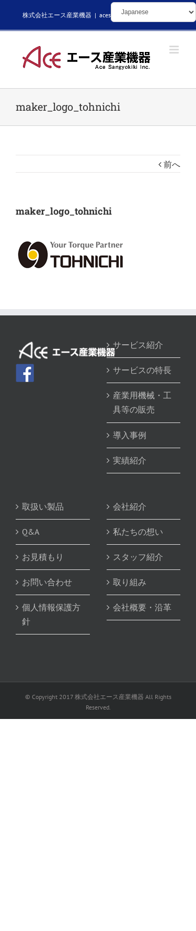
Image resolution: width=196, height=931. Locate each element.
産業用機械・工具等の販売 (142, 402)
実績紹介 (129, 460)
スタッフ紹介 (138, 557)
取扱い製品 (43, 506)
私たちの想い (138, 531)
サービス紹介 (138, 345)
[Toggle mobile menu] (174, 49)
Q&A (30, 531)
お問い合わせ (47, 582)
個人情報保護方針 (51, 614)
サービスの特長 (142, 370)
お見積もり (43, 557)
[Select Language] (153, 12)
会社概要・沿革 (142, 607)
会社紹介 (129, 506)
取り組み (129, 582)
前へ (172, 164)
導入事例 (129, 435)
